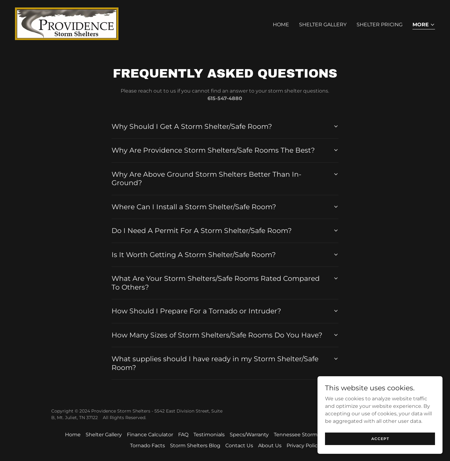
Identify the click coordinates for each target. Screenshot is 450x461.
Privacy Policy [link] (303, 445)
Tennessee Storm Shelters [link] (306, 435)
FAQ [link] (183, 435)
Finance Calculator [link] (150, 435)
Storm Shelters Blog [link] (195, 445)
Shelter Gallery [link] (323, 25)
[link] (66, 23)
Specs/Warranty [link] (249, 435)
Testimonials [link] (209, 435)
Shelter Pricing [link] (379, 25)
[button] (423, 25)
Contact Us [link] (239, 445)
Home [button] (73, 435)
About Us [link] (270, 445)
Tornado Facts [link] (147, 445)
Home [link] (281, 25)
